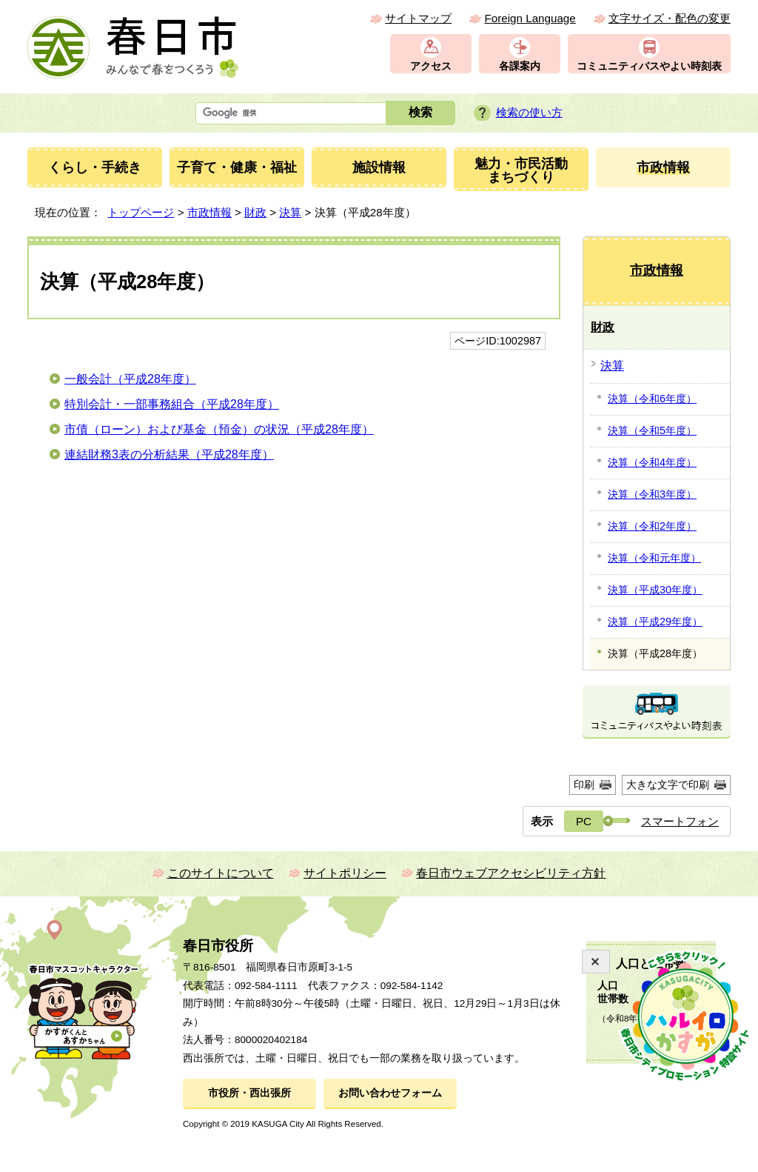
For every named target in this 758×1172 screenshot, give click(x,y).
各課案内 (519, 66)
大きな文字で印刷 (667, 784)
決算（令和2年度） (652, 526)
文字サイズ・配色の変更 (669, 18)
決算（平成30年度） (655, 590)
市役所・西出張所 (249, 1093)
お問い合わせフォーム (390, 1093)
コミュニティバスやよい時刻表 (649, 66)
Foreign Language (529, 18)
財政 (255, 212)
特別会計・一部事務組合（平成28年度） (171, 404)
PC (583, 821)
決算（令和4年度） (652, 462)
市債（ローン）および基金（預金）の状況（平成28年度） (219, 429)
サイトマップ (418, 18)
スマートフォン (680, 821)
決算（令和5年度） (652, 430)
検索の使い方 (529, 112)
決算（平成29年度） (655, 621)
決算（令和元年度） (654, 558)
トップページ (140, 212)
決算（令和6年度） (652, 398)
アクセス (431, 66)
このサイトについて (220, 873)
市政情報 (209, 212)
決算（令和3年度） (652, 494)
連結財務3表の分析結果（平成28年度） (169, 454)
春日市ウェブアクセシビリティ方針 (511, 873)
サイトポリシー (344, 873)
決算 (290, 212)
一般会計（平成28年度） (130, 379)
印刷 (584, 784)
